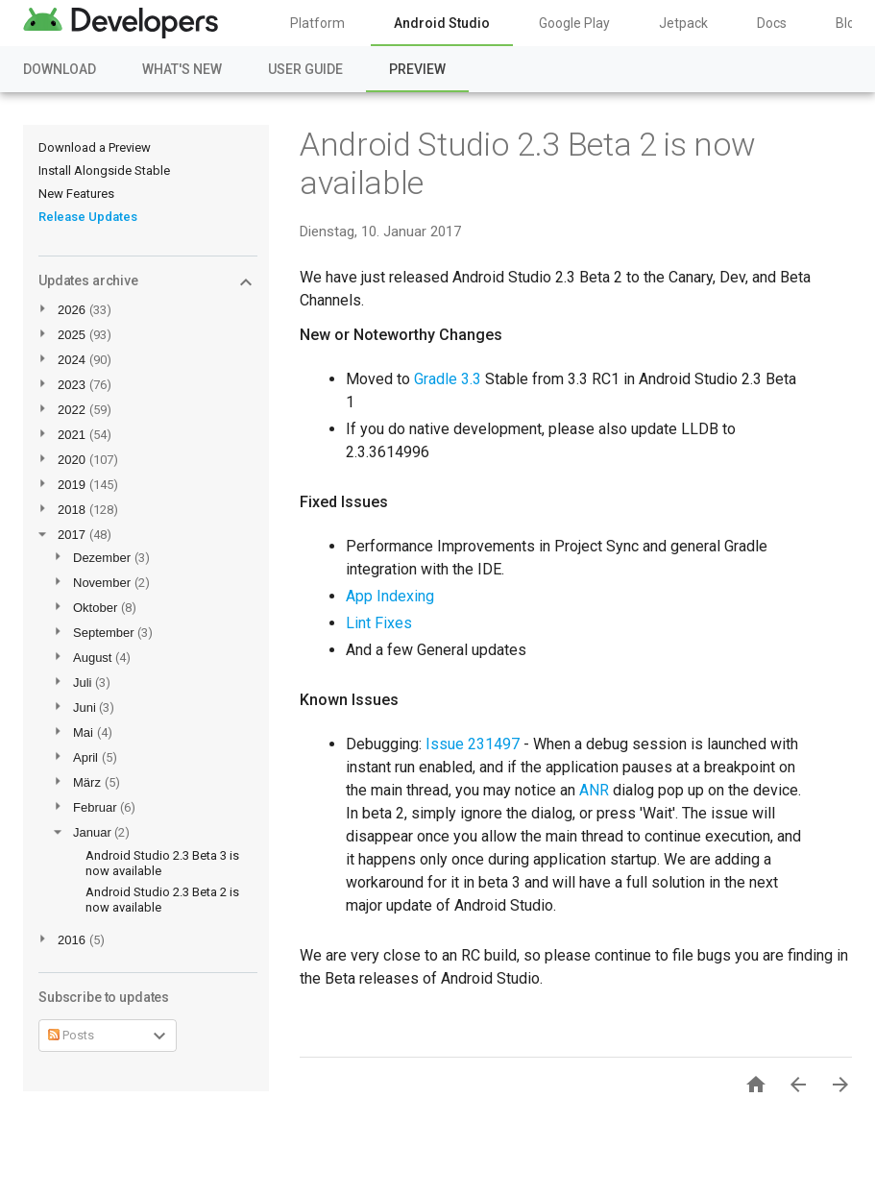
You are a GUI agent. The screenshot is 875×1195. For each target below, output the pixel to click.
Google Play (574, 23)
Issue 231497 (472, 744)
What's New (182, 69)
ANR (594, 790)
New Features (76, 193)
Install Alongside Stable (104, 170)
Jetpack (683, 23)
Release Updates (87, 216)
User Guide (305, 69)
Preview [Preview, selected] (417, 69)
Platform (317, 23)
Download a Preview (94, 147)
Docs (772, 23)
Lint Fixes (379, 623)
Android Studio (442, 23)
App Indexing (390, 596)
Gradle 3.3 (447, 379)
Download (59, 69)
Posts (71, 1035)
